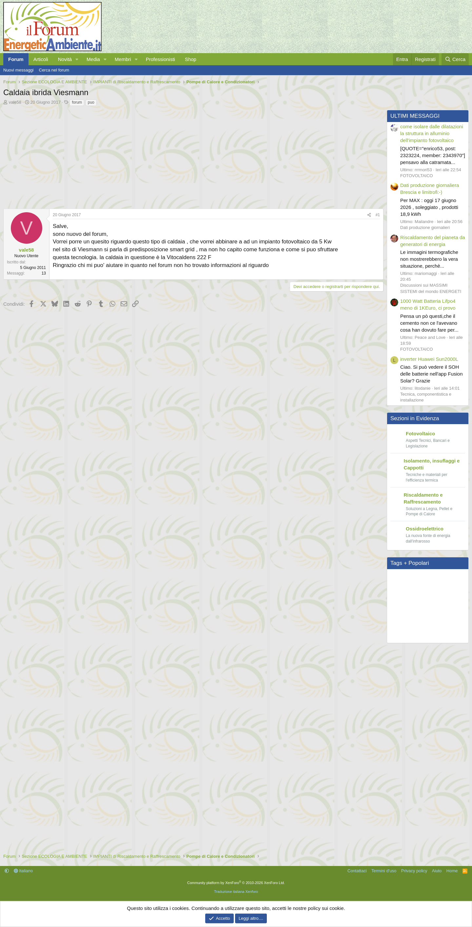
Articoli (40, 59)
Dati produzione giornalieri (425, 227)
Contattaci (357, 870)
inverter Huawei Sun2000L (429, 359)
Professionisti (160, 59)
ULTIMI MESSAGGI (415, 116)
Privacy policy (414, 870)
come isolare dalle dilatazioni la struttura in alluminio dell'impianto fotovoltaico (431, 133)
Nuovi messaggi (18, 70)
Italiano (23, 870)
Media (93, 59)
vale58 (15, 102)
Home (452, 870)
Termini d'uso (383, 870)
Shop (190, 59)
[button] (77, 59)
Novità (65, 59)
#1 (378, 215)
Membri (123, 59)
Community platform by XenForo (236, 883)
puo (91, 102)
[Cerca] (455, 59)
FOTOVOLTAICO (416, 175)
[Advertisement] (191, 156)
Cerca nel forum (54, 70)
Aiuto (437, 870)
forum (77, 102)
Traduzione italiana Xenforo (236, 892)
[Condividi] (369, 215)
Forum (16, 59)
